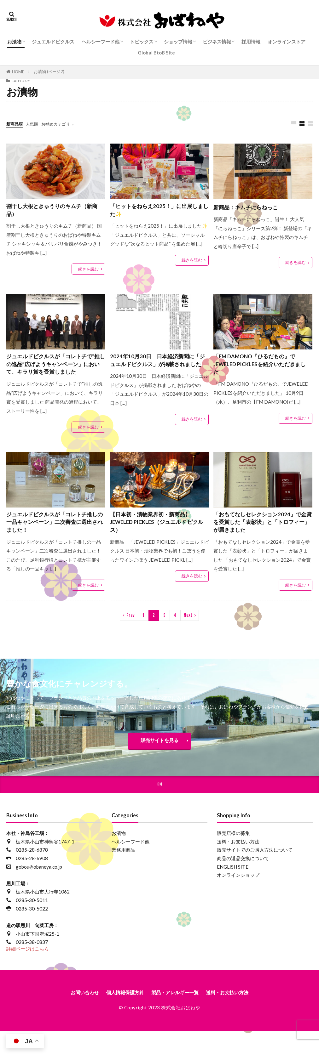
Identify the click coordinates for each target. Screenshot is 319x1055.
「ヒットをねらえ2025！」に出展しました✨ (158, 211)
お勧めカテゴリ (62, 124)
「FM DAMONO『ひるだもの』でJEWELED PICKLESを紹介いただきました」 (262, 369)
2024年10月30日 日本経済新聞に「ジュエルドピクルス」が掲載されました (158, 369)
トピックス (142, 41)
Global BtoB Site (156, 52)
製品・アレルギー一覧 (177, 1018)
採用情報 (250, 41)
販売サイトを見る (159, 763)
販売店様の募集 (233, 858)
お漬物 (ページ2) (49, 71)
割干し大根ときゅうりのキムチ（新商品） (50, 211)
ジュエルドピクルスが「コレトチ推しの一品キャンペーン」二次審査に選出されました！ (53, 541)
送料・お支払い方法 (238, 866)
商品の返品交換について (243, 883)
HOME (18, 71)
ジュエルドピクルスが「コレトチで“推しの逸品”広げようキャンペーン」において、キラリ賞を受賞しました (53, 374)
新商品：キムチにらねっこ (251, 207)
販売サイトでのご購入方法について (255, 875)
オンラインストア (286, 41)
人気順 (35, 124)
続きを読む (88, 272)
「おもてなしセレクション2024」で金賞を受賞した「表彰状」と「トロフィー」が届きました (261, 541)
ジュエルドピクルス (53, 41)
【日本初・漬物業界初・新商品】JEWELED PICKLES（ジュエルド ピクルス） (159, 541)
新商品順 (15, 124)
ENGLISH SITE (232, 891)
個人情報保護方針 (119, 1018)
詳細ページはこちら (27, 974)
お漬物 (14, 41)
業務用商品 (123, 875)
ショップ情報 (178, 41)
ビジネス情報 (217, 41)
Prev (130, 636)
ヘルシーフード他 (100, 41)
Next (188, 636)
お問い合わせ (72, 1018)
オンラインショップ (238, 900)
